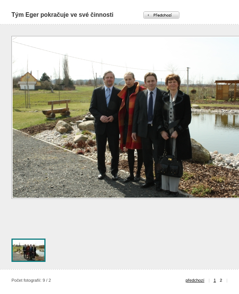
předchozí (194, 280)
